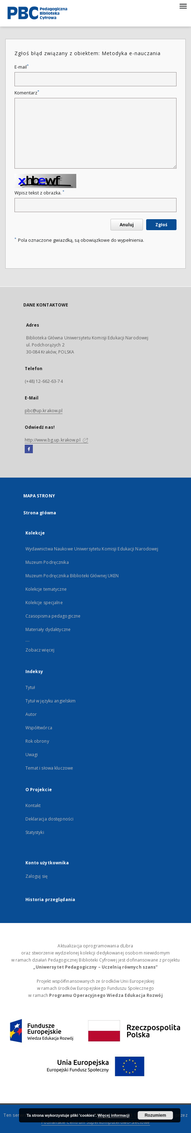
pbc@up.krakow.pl (44, 411)
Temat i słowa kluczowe (49, 768)
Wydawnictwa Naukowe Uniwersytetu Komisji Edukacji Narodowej (92, 549)
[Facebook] (29, 449)
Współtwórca (38, 728)
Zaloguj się (36, 876)
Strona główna (39, 513)
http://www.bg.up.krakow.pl (56, 440)
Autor (31, 714)
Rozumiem (155, 1115)
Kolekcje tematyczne (46, 589)
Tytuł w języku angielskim (50, 701)
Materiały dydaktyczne (48, 629)
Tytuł (30, 687)
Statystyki (34, 832)
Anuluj (127, 225)
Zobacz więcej (40, 650)
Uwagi (31, 755)
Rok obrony (37, 741)
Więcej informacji (114, 1115)
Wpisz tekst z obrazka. (39, 193)
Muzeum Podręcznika (47, 562)
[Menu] (183, 5)
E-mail (21, 67)
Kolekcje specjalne (44, 603)
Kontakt (33, 805)
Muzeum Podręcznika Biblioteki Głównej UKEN (72, 576)
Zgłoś (161, 225)
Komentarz (26, 93)
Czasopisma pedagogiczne (53, 616)
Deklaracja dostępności (49, 819)
